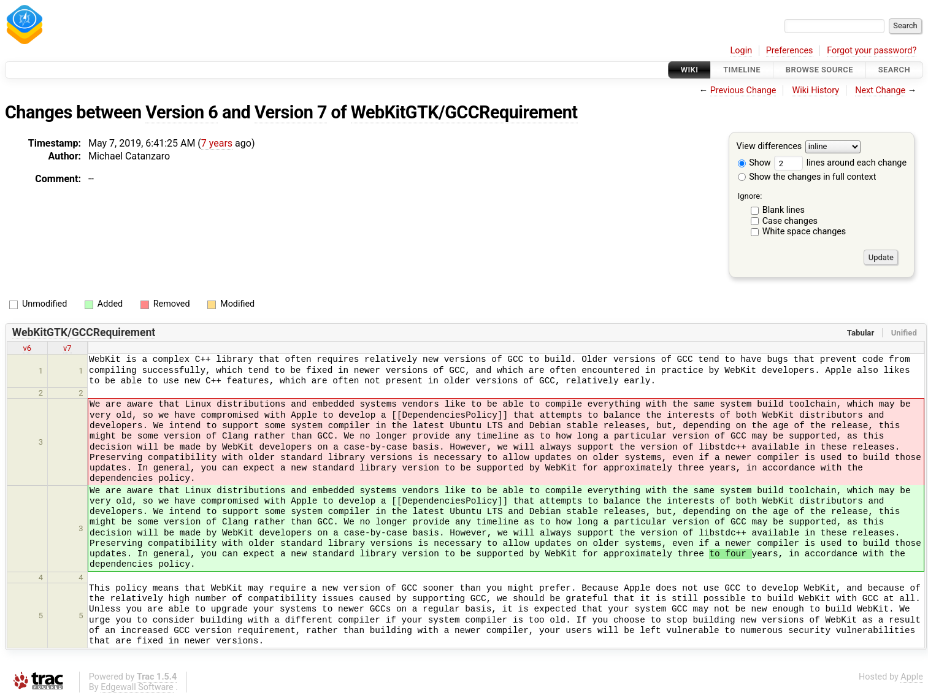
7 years (216, 143)
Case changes (790, 221)
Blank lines (783, 210)
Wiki (690, 69)
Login (742, 50)
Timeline (742, 69)
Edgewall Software (137, 687)
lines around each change (840, 163)
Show (754, 163)
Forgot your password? (871, 50)
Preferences (789, 50)
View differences (769, 147)
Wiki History (815, 90)
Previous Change (743, 90)
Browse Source (819, 69)
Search (894, 69)
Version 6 (181, 112)
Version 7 (291, 112)
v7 (67, 348)
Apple (911, 677)
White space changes (804, 231)
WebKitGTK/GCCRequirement (464, 112)
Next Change (880, 90)
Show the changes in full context (807, 177)
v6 (27, 348)
